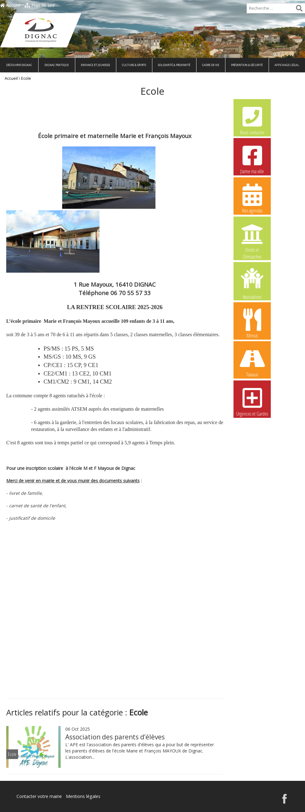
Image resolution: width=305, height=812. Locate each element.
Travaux (252, 362)
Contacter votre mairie (39, 796)
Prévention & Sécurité (247, 65)
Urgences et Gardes (252, 401)
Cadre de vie (210, 65)
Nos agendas (252, 198)
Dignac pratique (56, 65)
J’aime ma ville (252, 159)
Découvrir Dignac (19, 65)
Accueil (10, 5)
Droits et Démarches (252, 238)
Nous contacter (252, 120)
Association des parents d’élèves (115, 737)
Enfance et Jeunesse (95, 65)
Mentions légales (83, 796)
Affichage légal (287, 65)
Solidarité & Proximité (174, 65)
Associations (252, 283)
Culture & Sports (134, 65)
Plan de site (40, 5)
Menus (252, 323)
